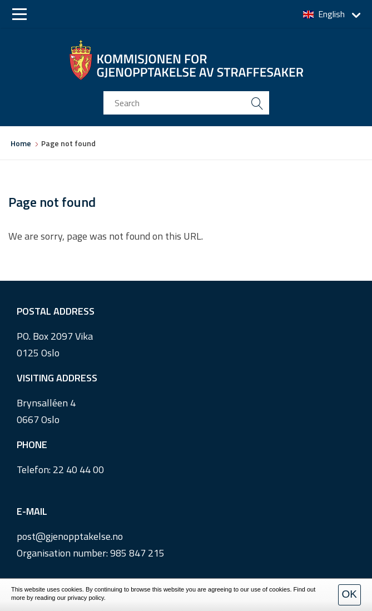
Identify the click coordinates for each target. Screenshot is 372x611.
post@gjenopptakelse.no (70, 536)
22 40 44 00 (78, 469)
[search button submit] (257, 103)
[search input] (186, 103)
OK (349, 594)
